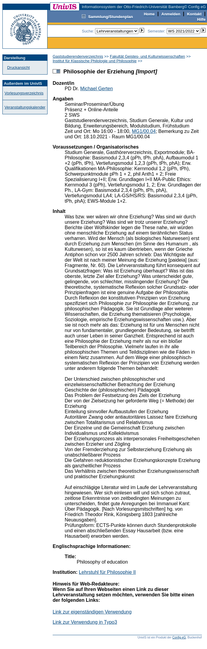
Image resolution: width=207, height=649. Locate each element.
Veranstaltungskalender (25, 107)
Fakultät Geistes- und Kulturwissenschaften (147, 56)
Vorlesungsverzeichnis (24, 93)
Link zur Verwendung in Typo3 (85, 622)
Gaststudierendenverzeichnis (78, 56)
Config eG (179, 637)
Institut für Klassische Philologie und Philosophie (95, 61)
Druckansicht (18, 67)
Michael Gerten (96, 88)
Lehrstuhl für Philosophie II (107, 572)
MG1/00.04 (144, 131)
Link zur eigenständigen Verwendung (92, 611)
